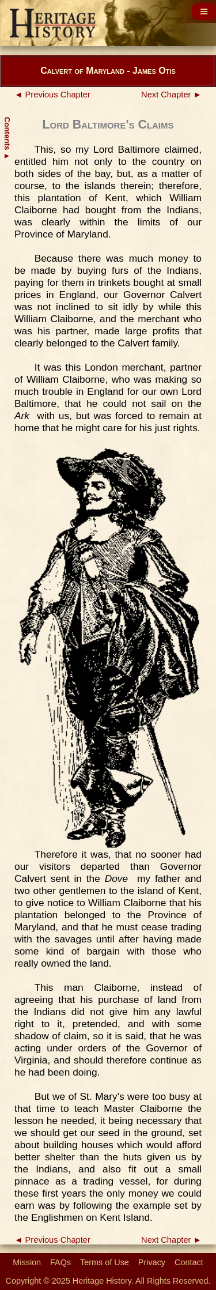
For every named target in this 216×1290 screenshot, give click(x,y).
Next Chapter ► (171, 94)
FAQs (60, 1262)
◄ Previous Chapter (52, 94)
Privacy (151, 1262)
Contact (189, 1262)
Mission (27, 1262)
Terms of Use (104, 1262)
